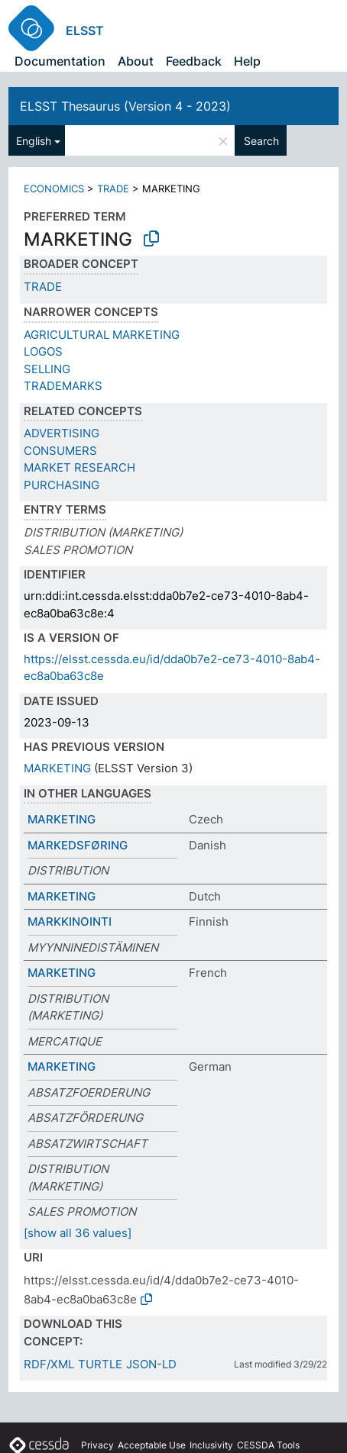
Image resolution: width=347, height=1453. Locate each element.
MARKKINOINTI (70, 921)
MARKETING (57, 768)
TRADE (113, 188)
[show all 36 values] (77, 1233)
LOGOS (43, 351)
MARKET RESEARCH (79, 467)
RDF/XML (49, 1364)
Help (247, 61)
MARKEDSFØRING (78, 845)
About (136, 61)
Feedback (194, 61)
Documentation (60, 61)
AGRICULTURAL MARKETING (102, 334)
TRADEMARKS (63, 386)
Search (261, 140)
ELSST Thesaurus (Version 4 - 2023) (125, 106)
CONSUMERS (60, 450)
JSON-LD (151, 1364)
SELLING (47, 369)
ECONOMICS (54, 188)
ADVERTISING (61, 433)
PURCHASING (61, 485)
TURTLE (100, 1364)
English (33, 140)
